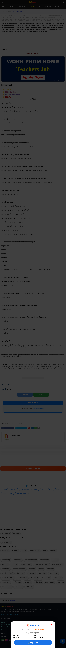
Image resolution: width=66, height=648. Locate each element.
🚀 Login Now (33, 643)
